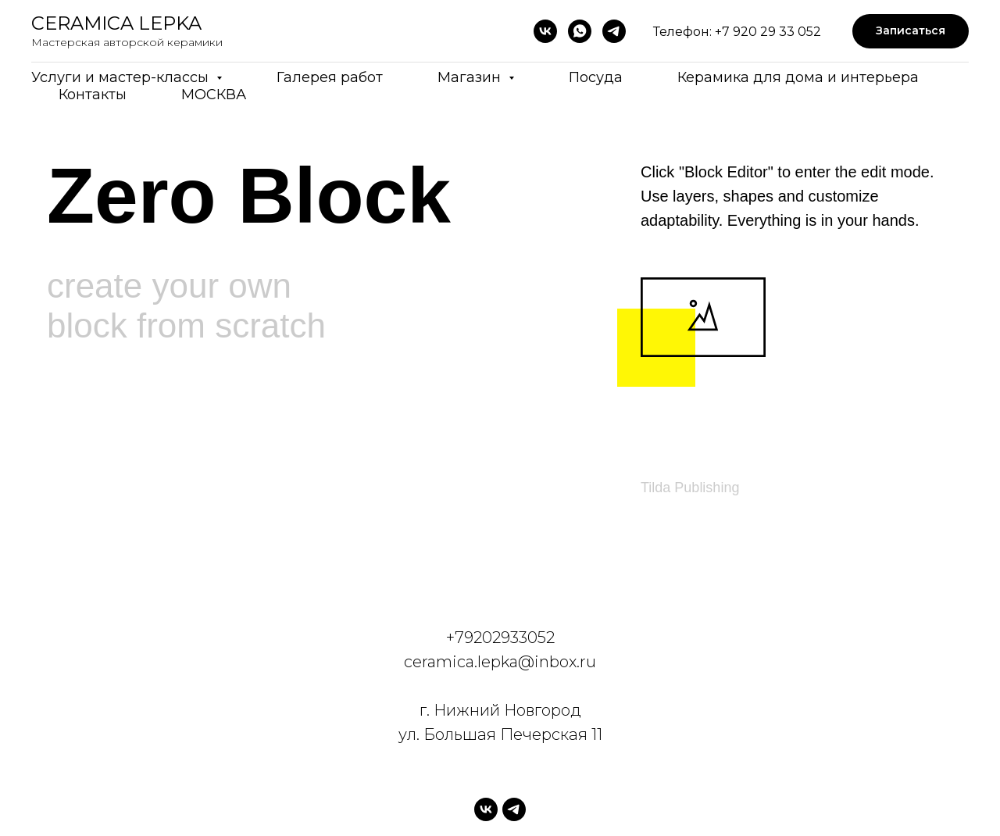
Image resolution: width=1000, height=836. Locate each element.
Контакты (93, 94)
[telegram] (614, 31)
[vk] (545, 31)
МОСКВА (213, 94)
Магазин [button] (471, 77)
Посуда (596, 77)
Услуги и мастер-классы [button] (121, 77)
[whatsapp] (579, 31)
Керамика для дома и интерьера (798, 77)
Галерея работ (330, 77)
